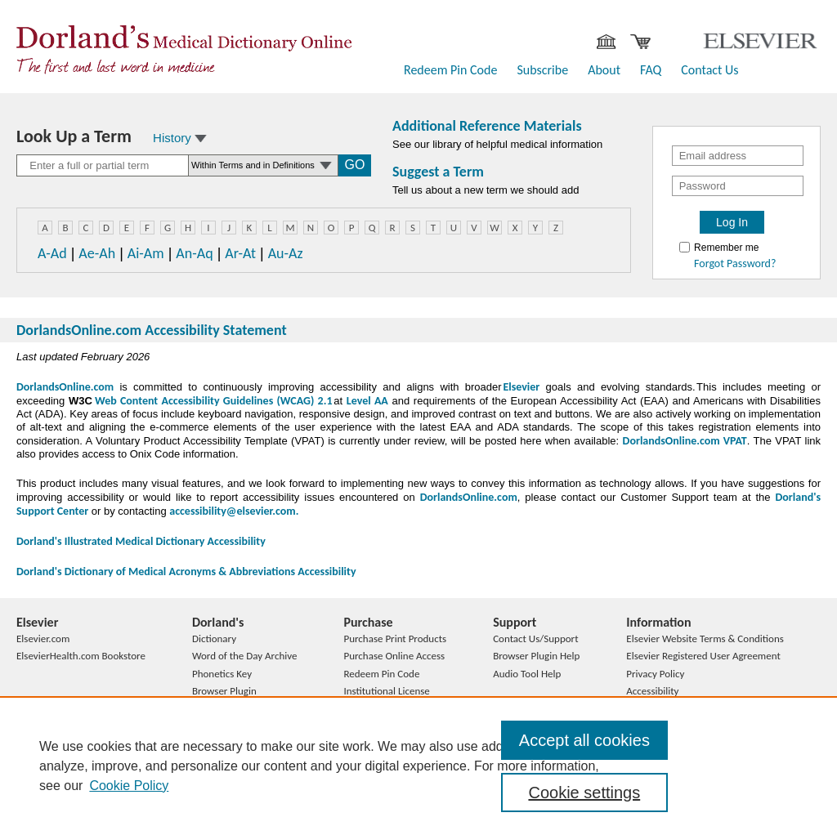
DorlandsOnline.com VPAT (685, 441)
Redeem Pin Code (450, 70)
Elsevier (521, 387)
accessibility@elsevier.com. (233, 511)
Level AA (367, 401)
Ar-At (240, 253)
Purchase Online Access (394, 656)
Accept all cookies (584, 740)
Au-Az (285, 253)
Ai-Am (146, 253)
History (180, 138)
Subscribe (542, 70)
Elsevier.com (42, 638)
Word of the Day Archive (245, 656)
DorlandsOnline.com (65, 387)
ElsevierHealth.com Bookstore (80, 656)
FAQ (650, 70)
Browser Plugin (224, 691)
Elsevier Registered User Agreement (703, 656)
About (604, 70)
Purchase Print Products (394, 638)
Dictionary (214, 638)
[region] (418, 765)
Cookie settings (584, 793)
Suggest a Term (438, 172)
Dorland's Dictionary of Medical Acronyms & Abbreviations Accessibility (186, 571)
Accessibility (652, 691)
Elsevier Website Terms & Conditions (704, 638)
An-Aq (194, 253)
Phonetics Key (222, 674)
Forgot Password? (735, 263)
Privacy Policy (655, 674)
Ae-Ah (96, 253)
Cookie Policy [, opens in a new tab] (128, 786)
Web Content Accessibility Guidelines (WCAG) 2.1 (212, 401)
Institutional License (386, 691)
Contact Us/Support (535, 638)
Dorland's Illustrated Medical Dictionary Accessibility (141, 541)
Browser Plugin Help (536, 656)
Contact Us (709, 70)
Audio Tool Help (527, 674)
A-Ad (52, 253)
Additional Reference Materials (487, 126)
